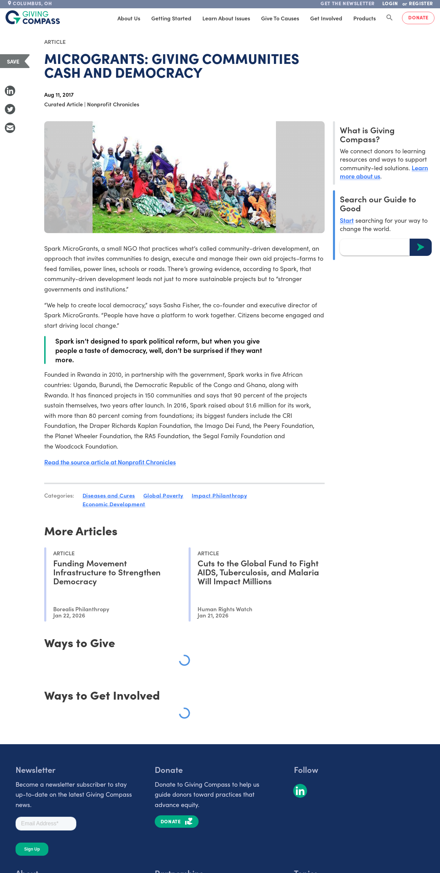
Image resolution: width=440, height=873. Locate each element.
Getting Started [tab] (171, 18)
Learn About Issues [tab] (226, 18)
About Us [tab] (128, 18)
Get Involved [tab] (326, 18)
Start (347, 220)
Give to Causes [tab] (280, 18)
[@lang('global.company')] (33, 17)
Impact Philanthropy (219, 495)
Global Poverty (163, 495)
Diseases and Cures (109, 495)
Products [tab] (364, 18)
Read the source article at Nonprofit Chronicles (110, 462)
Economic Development (114, 504)
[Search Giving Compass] (389, 18)
